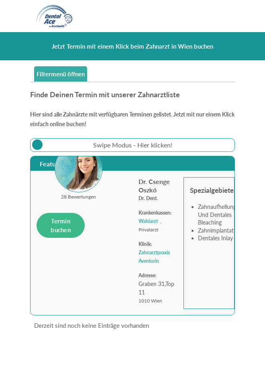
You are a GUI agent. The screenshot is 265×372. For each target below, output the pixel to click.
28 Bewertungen (78, 197)
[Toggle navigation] (224, 16)
